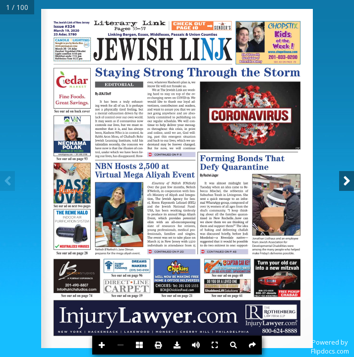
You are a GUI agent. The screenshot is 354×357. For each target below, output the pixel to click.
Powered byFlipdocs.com (330, 347)
